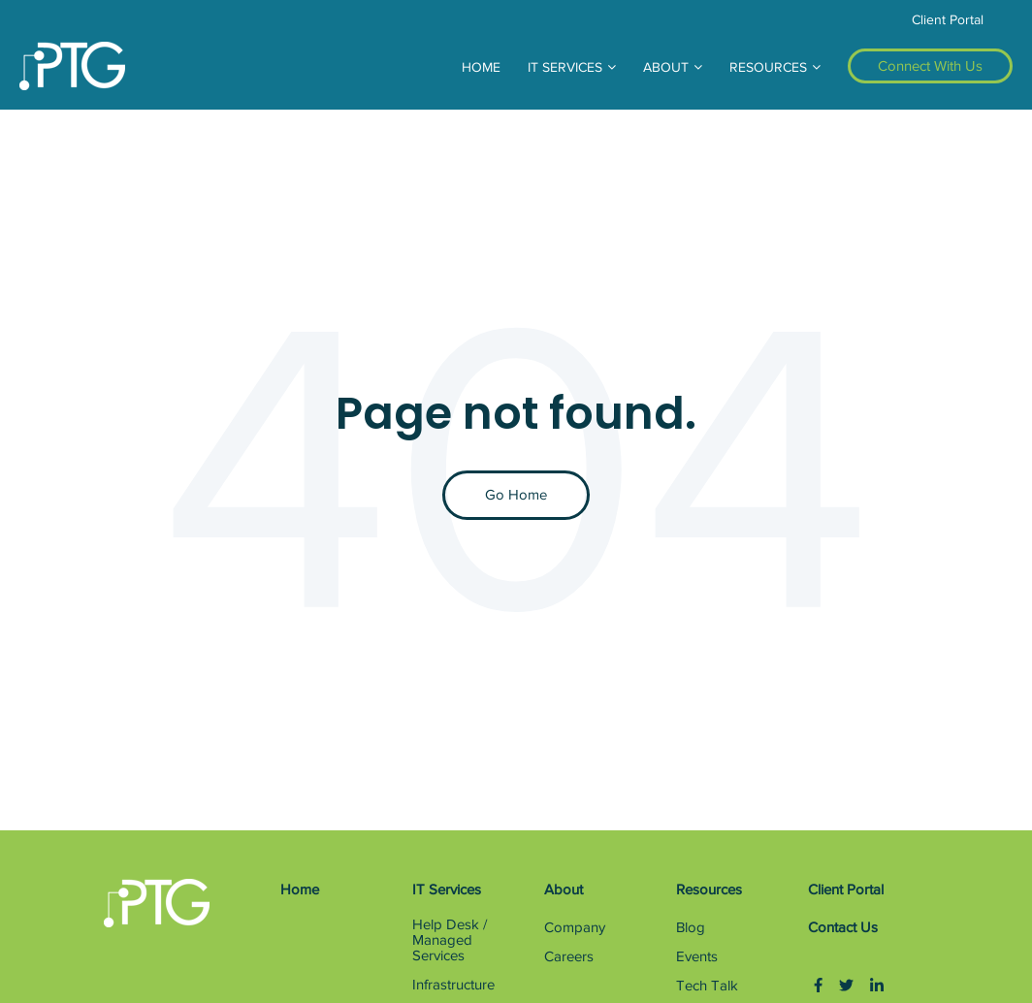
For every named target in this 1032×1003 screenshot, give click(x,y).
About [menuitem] (563, 889)
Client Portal (948, 20)
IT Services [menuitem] (446, 889)
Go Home (516, 494)
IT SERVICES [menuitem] (565, 67)
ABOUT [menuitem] (666, 67)
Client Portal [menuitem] (846, 889)
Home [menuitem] (299, 889)
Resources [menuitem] (709, 889)
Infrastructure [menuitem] (453, 984)
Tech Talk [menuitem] (707, 985)
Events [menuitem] (697, 956)
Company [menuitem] (574, 927)
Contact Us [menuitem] (843, 927)
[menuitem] (930, 66)
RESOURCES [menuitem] (768, 67)
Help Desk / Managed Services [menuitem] (449, 940)
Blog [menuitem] (690, 927)
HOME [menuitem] (481, 67)
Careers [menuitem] (569, 956)
